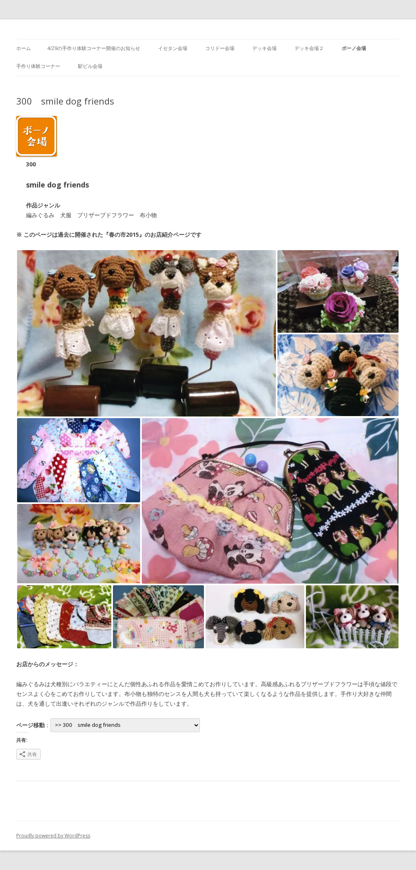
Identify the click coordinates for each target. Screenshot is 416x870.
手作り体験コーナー (38, 66)
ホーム (23, 48)
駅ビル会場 (90, 66)
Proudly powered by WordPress (53, 835)
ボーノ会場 (354, 48)
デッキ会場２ (309, 48)
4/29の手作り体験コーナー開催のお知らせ (93, 48)
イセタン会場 (172, 48)
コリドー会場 (219, 48)
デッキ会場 (264, 48)
